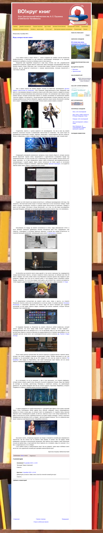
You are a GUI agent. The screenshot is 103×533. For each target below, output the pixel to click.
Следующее (16, 519)
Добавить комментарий (20, 480)
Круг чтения (48, 26)
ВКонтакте (75, 69)
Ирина (22, 455)
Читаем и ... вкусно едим (37, 29)
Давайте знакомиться (25, 26)
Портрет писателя (37, 26)
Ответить (19, 467)
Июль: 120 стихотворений (79, 111)
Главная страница (41, 519)
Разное (85, 29)
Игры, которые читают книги (22, 37)
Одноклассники (77, 71)
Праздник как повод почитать (20, 29)
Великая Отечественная (59, 26)
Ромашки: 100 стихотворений (80, 119)
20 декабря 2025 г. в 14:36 (30, 463)
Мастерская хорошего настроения (63, 29)
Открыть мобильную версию (41, 522)
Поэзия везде (77, 29)
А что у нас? (49, 29)
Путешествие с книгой (73, 26)
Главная (15, 26)
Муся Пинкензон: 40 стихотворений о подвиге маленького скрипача (79, 128)
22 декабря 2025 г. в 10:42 (29, 472)
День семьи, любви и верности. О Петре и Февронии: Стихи (81, 115)
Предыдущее (65, 519)
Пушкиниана (84, 26)
